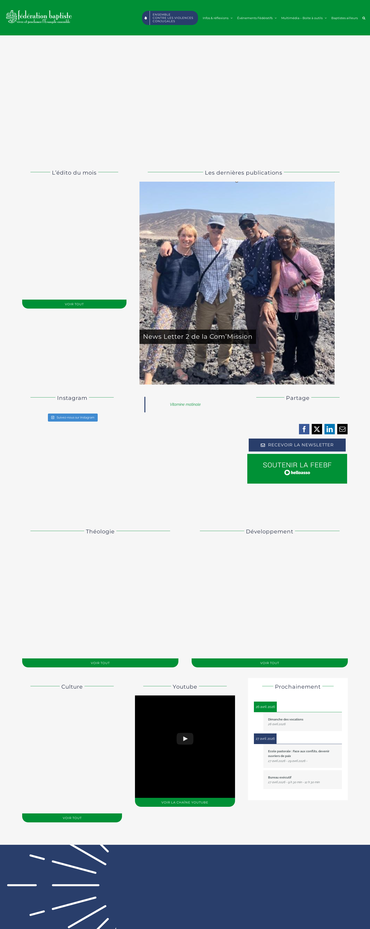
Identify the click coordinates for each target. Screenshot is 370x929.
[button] (363, 17)
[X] (317, 429)
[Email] (342, 429)
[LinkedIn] (329, 429)
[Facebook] (304, 429)
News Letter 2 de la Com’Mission (197, 336)
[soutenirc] (297, 455)
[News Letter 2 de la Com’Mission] (237, 283)
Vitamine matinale (185, 404)
